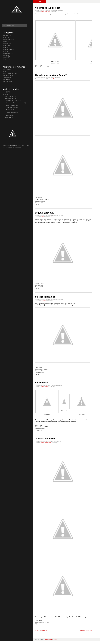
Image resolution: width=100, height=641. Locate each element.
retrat (5, 55)
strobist (5, 57)
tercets (5, 59)
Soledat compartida (45, 297)
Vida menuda (42, 382)
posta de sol (47, 11)
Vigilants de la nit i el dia (47, 8)
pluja (4, 51)
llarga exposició (8, 39)
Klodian (56, 639)
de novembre (10, 98)
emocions (43, 300)
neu (4, 47)
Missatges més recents (41, 630)
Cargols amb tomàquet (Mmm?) (51, 75)
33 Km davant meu (44, 213)
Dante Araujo (48, 639)
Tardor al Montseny (45, 438)
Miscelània (43, 78)
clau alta (5, 35)
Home (39, 1)
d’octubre (9, 115)
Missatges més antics (86, 630)
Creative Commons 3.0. (14, 147)
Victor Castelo (7, 77)
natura (42, 11)
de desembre (10, 96)
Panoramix (6, 79)
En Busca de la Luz (9, 75)
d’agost (8, 117)
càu (4, 71)
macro (42, 386)
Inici (64, 630)
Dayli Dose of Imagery (10, 73)
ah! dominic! (7, 69)
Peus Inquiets (7, 81)
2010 (6, 92)
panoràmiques (48, 442)
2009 (6, 94)
